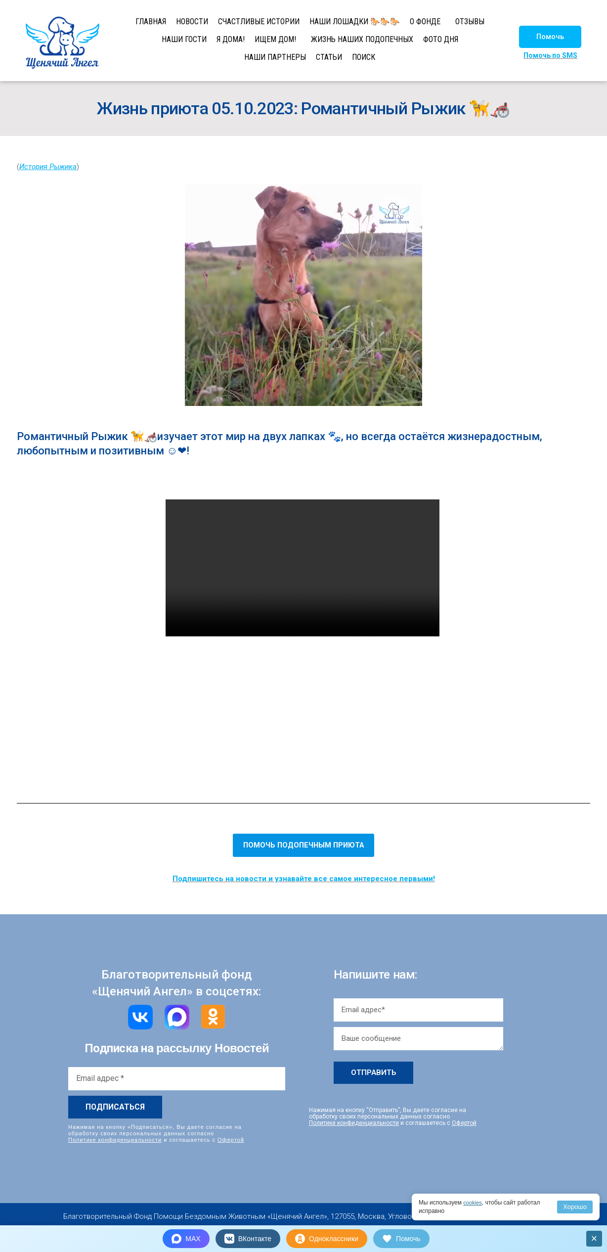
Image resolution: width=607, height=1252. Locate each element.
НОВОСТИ (192, 21)
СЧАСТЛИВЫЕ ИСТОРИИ (259, 21)
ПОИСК (363, 57)
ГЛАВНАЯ (150, 21)
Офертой (230, 1139)
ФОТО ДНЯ (440, 39)
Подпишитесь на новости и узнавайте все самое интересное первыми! (304, 878)
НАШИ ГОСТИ (184, 39)
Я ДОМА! (231, 39)
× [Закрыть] (594, 1238)
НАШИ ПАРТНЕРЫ (275, 57)
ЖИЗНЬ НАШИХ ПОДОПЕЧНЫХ (362, 39)
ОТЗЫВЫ (469, 21)
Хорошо (575, 1206)
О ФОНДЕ (425, 21)
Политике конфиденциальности (115, 1139)
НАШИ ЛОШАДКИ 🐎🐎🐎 (354, 21)
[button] (550, 37)
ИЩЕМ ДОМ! (275, 39)
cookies (473, 1202)
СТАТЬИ (329, 57)
